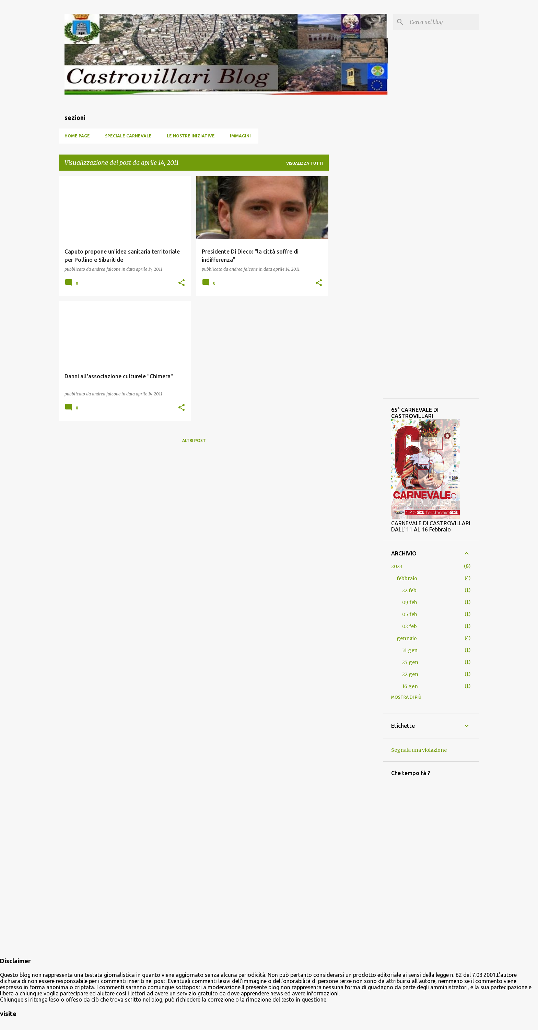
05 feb (409, 614)
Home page (77, 136)
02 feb (409, 626)
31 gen (410, 650)
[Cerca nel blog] (443, 22)
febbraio (407, 578)
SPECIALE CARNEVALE (128, 136)
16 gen (410, 686)
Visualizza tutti (304, 163)
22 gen (410, 674)
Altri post (194, 440)
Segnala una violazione (419, 750)
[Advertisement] (194, 496)
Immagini (240, 136)
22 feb (409, 590)
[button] (181, 283)
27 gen (410, 662)
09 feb (409, 602)
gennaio (407, 638)
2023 (396, 566)
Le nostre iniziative (191, 136)
